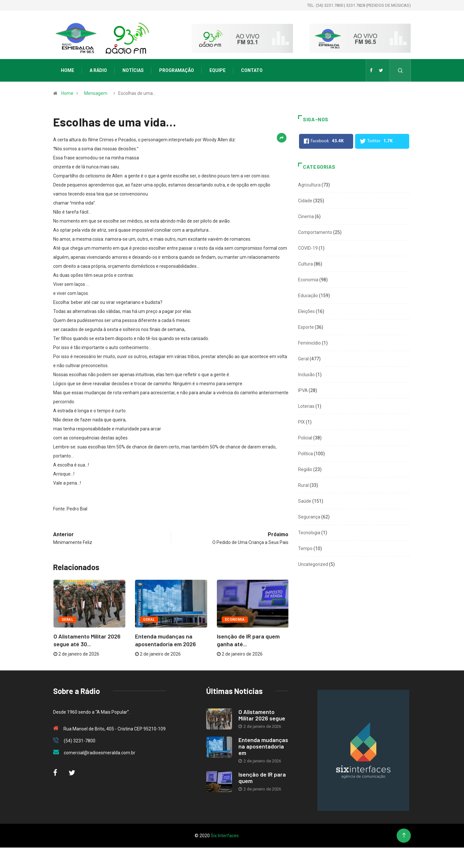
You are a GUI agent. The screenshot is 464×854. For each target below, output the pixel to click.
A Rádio (98, 70)
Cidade (305, 200)
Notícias (133, 70)
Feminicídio (309, 343)
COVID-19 (308, 248)
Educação (308, 295)
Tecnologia (309, 532)
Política (305, 453)
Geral (67, 620)
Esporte (306, 327)
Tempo (305, 548)
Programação (176, 70)
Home (67, 70)
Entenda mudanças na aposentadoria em (263, 746)
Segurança (309, 516)
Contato (252, 70)
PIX (301, 422)
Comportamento (315, 232)
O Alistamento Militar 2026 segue (261, 715)
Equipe (217, 70)
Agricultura (309, 184)
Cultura (305, 263)
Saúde (304, 501)
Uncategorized (313, 564)
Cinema (306, 216)
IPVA (303, 390)
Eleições (306, 311)
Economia (235, 620)
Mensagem (95, 93)
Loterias (306, 406)
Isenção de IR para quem (262, 777)
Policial (305, 437)
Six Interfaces (225, 835)
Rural (303, 485)
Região (305, 469)
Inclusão (306, 374)
